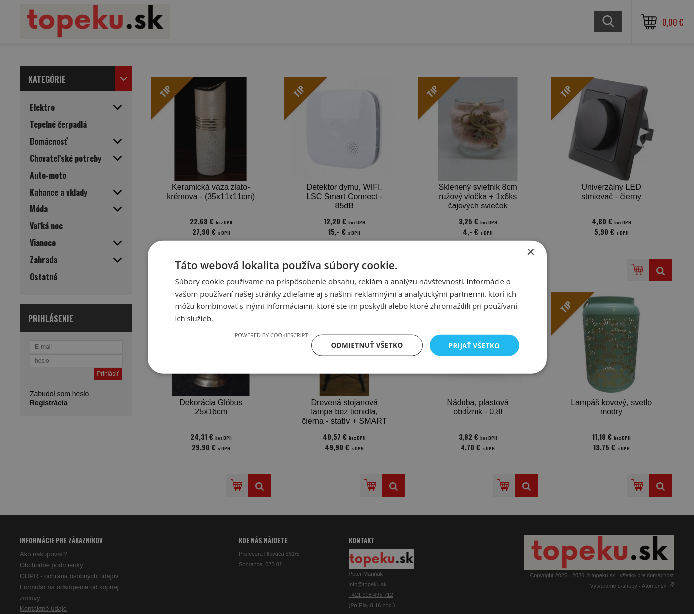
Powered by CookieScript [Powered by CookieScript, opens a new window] (267, 334)
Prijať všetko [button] (473, 345)
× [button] (530, 251)
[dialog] (347, 307)
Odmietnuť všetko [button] (364, 345)
